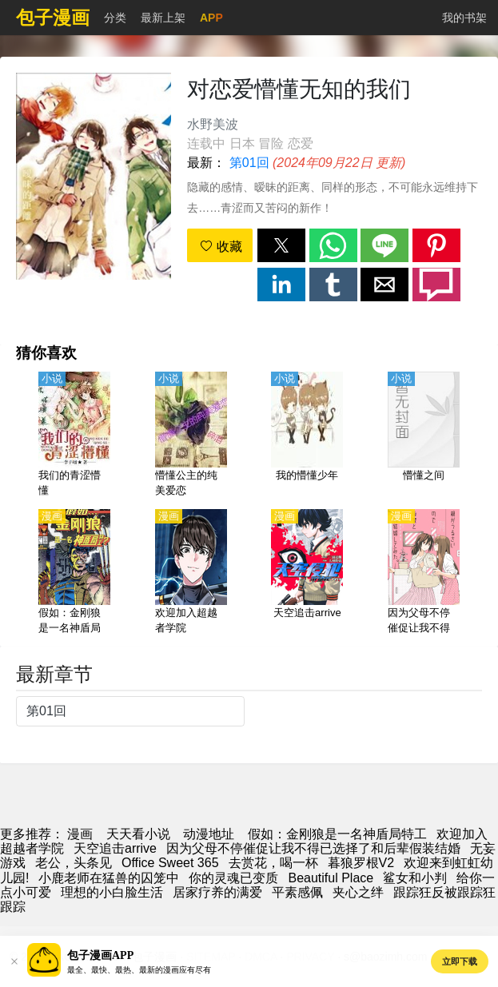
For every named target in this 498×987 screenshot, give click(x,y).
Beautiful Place (330, 878)
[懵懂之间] (424, 435)
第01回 (249, 162)
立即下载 (459, 961)
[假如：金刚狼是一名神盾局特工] (74, 573)
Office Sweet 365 (170, 863)
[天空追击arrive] (307, 573)
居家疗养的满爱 (217, 892)
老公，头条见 (73, 863)
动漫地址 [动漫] (208, 834)
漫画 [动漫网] (80, 834)
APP (211, 17)
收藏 (220, 246)
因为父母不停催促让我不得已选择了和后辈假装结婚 (313, 848)
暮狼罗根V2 (361, 863)
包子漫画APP (100, 955)
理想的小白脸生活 (112, 892)
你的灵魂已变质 (233, 878)
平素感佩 (297, 892)
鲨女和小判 (415, 878)
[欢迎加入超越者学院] (191, 573)
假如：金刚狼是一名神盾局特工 (337, 834)
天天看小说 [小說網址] (138, 834)
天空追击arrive (115, 848)
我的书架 (464, 17)
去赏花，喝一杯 (273, 863)
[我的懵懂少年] (307, 435)
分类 (115, 17)
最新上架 (163, 17)
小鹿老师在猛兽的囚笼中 (108, 878)
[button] (281, 245)
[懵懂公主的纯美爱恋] (191, 435)
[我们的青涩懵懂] (74, 435)
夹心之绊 (358, 892)
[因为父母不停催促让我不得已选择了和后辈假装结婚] (424, 573)
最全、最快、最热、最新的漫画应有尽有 (139, 969)
